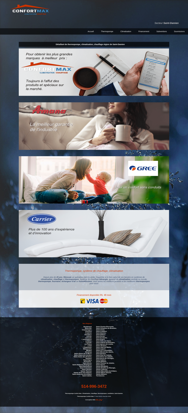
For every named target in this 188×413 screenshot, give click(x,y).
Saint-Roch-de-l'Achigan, (105, 358)
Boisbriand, (88, 326)
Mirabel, (89, 350)
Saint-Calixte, (87, 375)
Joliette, (89, 336)
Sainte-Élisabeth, (102, 366)
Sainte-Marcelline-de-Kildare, (106, 370)
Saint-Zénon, (100, 364)
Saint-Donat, (100, 336)
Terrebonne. (100, 375)
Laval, (90, 345)
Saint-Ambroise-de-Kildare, (82, 374)
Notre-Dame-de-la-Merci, (83, 353)
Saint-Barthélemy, (85, 366)
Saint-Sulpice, (101, 359)
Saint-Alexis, (87, 362)
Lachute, (89, 342)
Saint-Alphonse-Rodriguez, (82, 364)
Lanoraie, (88, 337)
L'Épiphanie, (87, 347)
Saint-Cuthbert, (101, 331)
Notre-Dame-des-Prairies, (83, 356)
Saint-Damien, (101, 332)
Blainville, (88, 328)
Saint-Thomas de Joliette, (105, 362)
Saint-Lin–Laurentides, (104, 350)
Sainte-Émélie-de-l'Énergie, (106, 367)
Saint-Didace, (101, 334)
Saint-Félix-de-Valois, (103, 340)
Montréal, (88, 351)
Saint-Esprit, (100, 339)
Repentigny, (87, 359)
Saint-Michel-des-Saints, (105, 351)
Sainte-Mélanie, (101, 374)
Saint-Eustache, (101, 337)
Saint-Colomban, (86, 367)
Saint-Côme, (100, 329)
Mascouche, (87, 348)
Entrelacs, (88, 334)
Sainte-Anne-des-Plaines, (83, 372)
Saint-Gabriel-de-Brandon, (105, 342)
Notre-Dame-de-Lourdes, (83, 355)
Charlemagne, (87, 329)
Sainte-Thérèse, (86, 370)
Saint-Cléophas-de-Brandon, (106, 328)
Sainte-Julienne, (102, 369)
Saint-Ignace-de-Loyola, (104, 343)
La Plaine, (88, 343)
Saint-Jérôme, (87, 369)
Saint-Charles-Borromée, (105, 326)
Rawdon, (89, 358)
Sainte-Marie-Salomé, (103, 372)
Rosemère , (88, 361)
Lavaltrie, (88, 340)
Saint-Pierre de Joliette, (104, 356)
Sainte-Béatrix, (101, 361)
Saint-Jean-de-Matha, (103, 347)
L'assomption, (87, 339)
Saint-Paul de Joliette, (104, 355)
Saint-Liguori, (101, 348)
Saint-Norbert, (101, 353)
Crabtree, (88, 332)
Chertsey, (88, 331)
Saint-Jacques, (101, 345)
